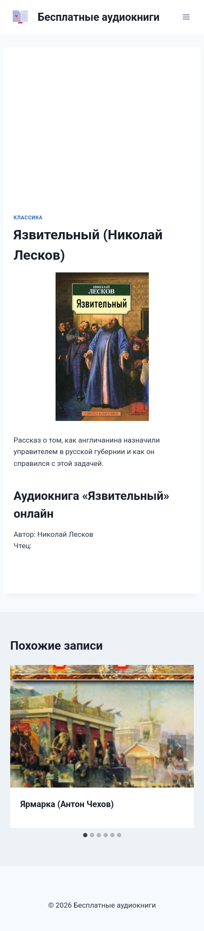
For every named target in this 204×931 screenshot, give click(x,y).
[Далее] (178, 746)
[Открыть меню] (186, 16)
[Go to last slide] (25, 746)
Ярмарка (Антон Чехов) (67, 804)
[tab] (85, 835)
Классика (28, 218)
